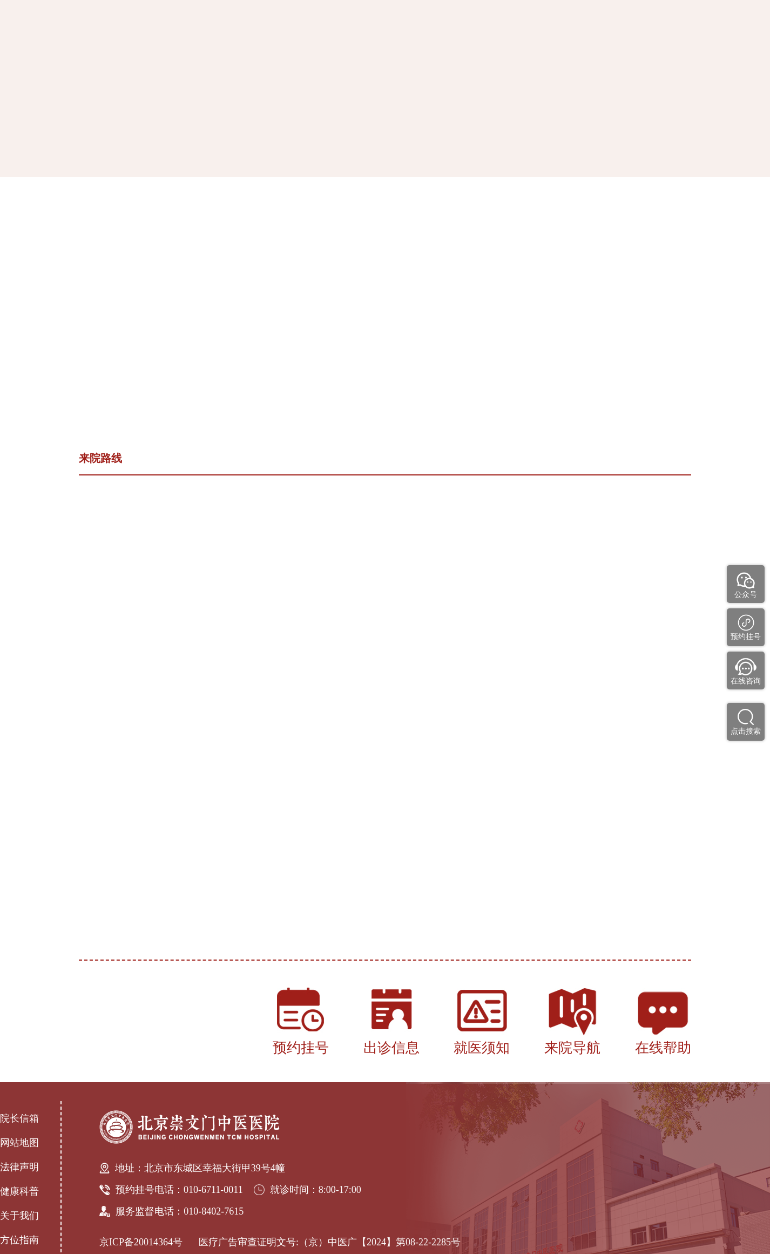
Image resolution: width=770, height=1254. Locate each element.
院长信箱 (19, 1118)
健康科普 (19, 1191)
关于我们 (19, 1215)
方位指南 (19, 1240)
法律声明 (19, 1167)
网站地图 (19, 1142)
